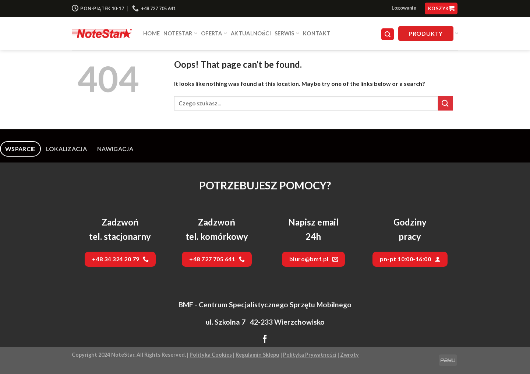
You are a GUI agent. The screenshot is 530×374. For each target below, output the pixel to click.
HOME (151, 33)
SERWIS (287, 33)
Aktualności (251, 33)
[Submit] (445, 103)
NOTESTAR (180, 33)
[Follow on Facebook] (265, 339)
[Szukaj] (387, 34)
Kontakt (316, 33)
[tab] (20, 149)
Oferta (214, 33)
